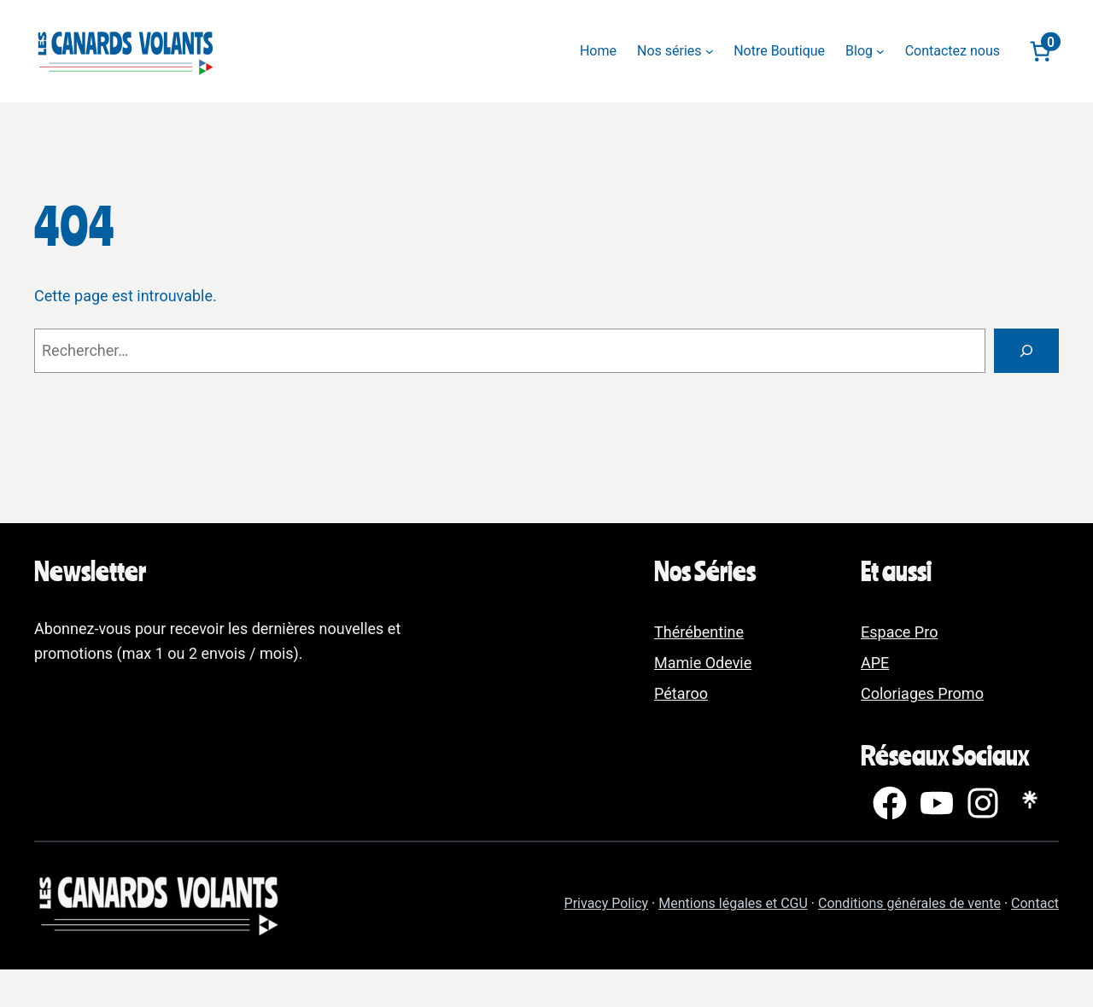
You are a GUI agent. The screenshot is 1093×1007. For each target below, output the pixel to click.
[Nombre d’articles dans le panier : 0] (1039, 51)
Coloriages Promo (922, 693)
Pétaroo (681, 693)
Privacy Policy (606, 903)
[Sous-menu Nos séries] (709, 51)
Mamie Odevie (702, 663)
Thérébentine (699, 632)
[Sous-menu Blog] (880, 51)
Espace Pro (899, 632)
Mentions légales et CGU (733, 903)
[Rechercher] (1026, 351)
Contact (1035, 903)
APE (875, 663)
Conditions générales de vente (909, 903)
